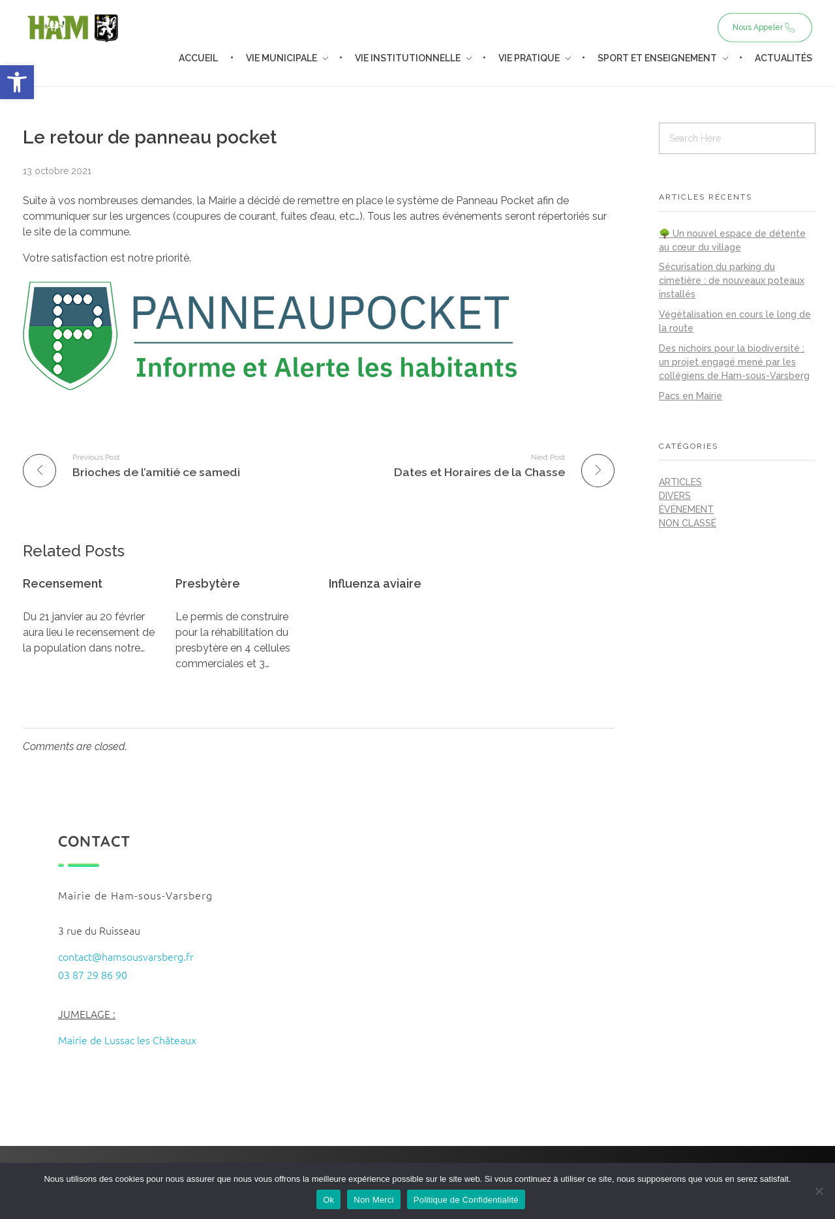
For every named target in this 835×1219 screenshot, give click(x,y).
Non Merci (374, 1200)
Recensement (62, 583)
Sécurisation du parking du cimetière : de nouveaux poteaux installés (731, 280)
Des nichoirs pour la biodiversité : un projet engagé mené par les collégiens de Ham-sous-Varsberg (734, 362)
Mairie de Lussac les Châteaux (127, 1039)
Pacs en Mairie (690, 396)
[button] (17, 82)
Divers (675, 495)
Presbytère (207, 583)
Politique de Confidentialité (466, 1200)
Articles (680, 482)
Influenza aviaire (375, 583)
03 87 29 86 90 (92, 974)
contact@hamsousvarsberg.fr (126, 956)
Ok (328, 1200)
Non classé (687, 523)
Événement (686, 509)
